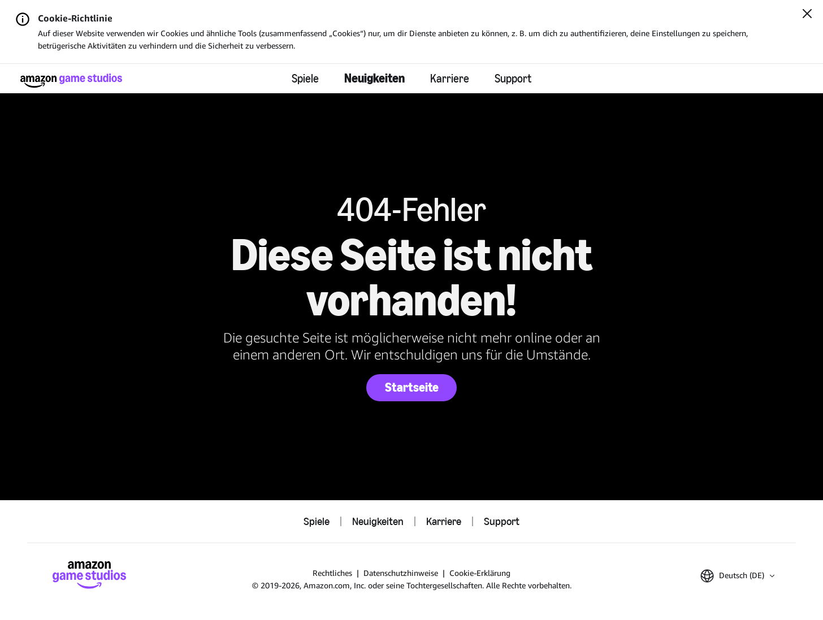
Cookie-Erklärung (479, 573)
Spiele (305, 78)
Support (513, 78)
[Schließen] (807, 14)
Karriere (449, 78)
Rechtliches (332, 573)
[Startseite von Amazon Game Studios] (71, 80)
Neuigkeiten (374, 78)
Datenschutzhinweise (400, 573)
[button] (737, 576)
